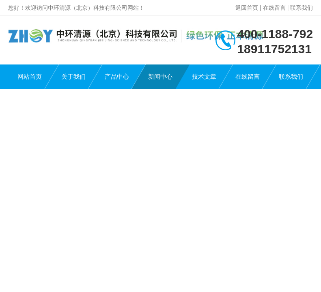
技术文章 (204, 76)
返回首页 (246, 7)
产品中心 (117, 76)
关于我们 (73, 76)
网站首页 (29, 76)
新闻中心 (160, 76)
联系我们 (301, 7)
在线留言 (274, 7)
